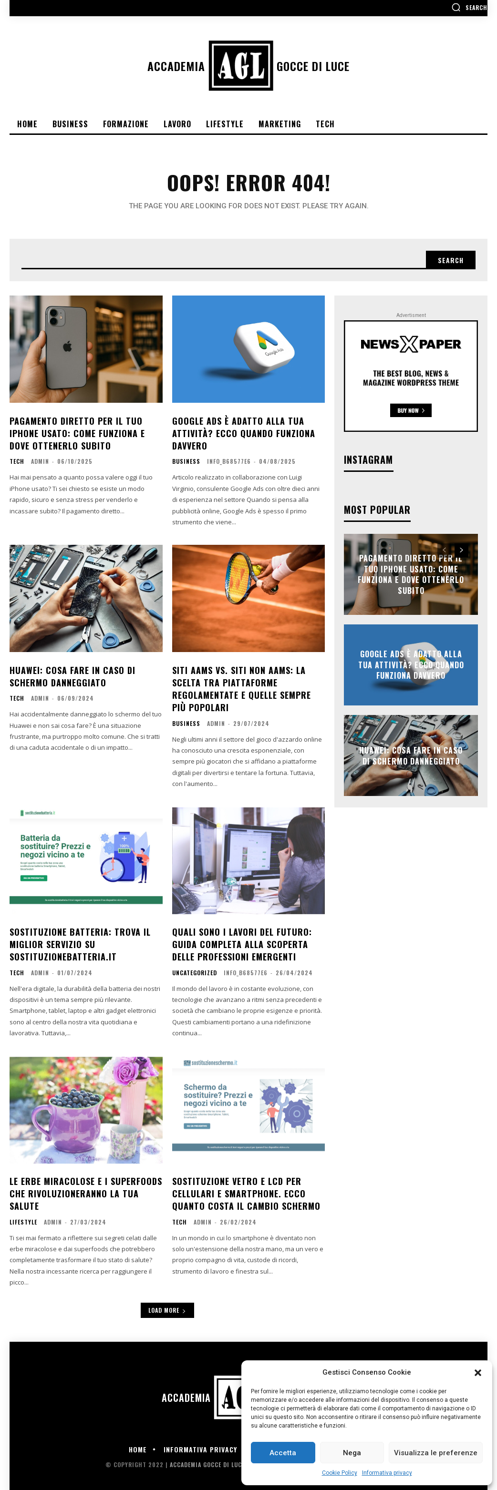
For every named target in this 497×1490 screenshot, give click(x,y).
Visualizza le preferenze (435, 1453)
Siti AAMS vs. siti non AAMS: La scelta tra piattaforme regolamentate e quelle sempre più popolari (241, 686)
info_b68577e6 (229, 460)
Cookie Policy (339, 1473)
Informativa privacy (387, 1473)
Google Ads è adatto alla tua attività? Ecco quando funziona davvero (243, 432)
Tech (17, 460)
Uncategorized (194, 968)
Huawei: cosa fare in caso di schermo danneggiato (72, 674)
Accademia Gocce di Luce (207, 1458)
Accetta (282, 1453)
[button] (478, 1373)
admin (40, 460)
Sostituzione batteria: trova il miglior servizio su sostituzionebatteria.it (80, 940)
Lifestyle (23, 1216)
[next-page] (461, 550)
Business (186, 460)
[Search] (451, 260)
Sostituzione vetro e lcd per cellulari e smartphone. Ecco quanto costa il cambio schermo (246, 1188)
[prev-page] (444, 550)
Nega (352, 1453)
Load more (167, 1304)
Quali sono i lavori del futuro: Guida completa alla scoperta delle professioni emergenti (242, 940)
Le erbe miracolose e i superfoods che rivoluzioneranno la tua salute (86, 1188)
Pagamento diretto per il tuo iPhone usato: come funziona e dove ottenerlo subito (77, 432)
